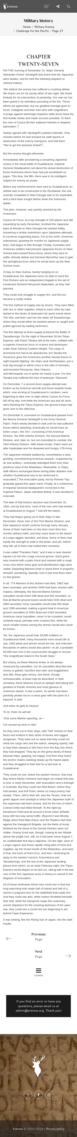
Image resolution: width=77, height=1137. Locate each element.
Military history (44, 27)
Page (36, 936)
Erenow (18, 1129)
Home (27, 27)
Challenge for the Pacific (32, 31)
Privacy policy (55, 1129)
